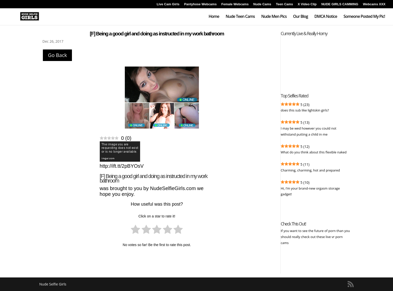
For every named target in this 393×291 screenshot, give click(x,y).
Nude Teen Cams (240, 17)
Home (214, 17)
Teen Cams (284, 4)
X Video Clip (307, 4)
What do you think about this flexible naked (314, 152)
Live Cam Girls (168, 4)
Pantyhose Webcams (200, 4)
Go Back (57, 55)
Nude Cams (262, 4)
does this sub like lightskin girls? (305, 110)
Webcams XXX (374, 4)
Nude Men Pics (273, 17)
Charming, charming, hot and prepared (310, 170)
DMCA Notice (325, 17)
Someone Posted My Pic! (364, 17)
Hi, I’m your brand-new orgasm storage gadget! (310, 191)
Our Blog (300, 17)
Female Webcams (235, 4)
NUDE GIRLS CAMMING (339, 4)
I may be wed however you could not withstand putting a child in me (308, 131)
